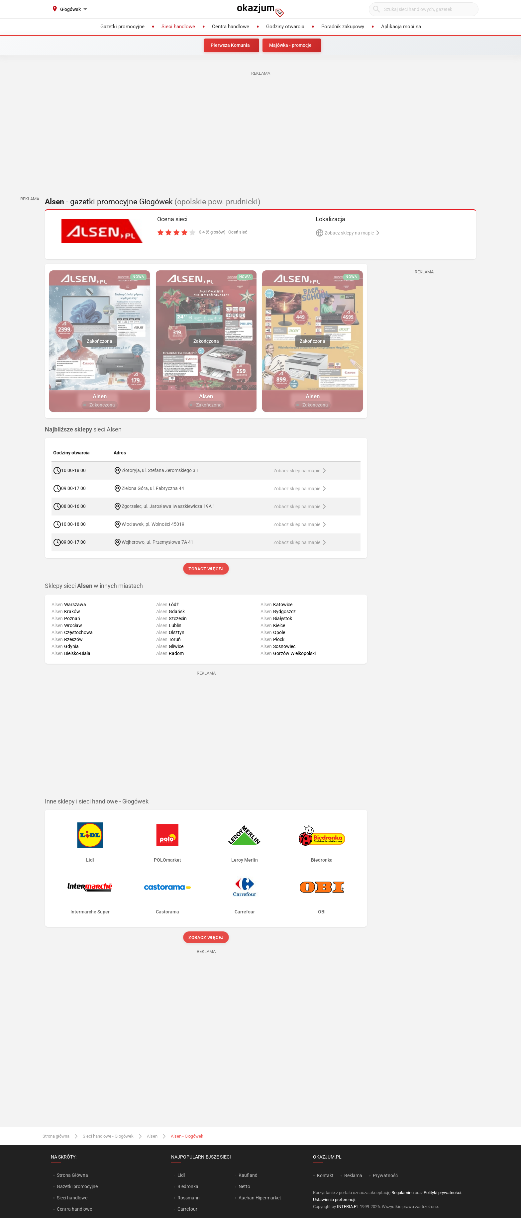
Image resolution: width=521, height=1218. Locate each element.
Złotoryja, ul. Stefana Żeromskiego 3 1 (160, 470)
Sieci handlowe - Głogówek (108, 1136)
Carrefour (187, 1209)
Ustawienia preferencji (334, 1199)
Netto (244, 1186)
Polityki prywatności (442, 1192)
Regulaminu (402, 1192)
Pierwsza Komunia (230, 45)
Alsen (152, 1136)
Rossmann (188, 1197)
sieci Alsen (83, 429)
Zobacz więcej (205, 568)
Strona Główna (72, 1175)
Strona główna (56, 1136)
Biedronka (187, 1186)
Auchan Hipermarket (260, 1197)
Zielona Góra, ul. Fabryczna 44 (153, 488)
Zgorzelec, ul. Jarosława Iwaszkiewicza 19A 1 (168, 506)
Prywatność (385, 1175)
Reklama (353, 1175)
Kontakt (325, 1175)
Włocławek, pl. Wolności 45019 (153, 524)
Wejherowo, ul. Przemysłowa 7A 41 (157, 542)
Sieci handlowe (72, 1197)
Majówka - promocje (290, 45)
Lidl (181, 1175)
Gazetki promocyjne (77, 1186)
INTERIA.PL (348, 1206)
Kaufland (248, 1175)
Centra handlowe (74, 1209)
